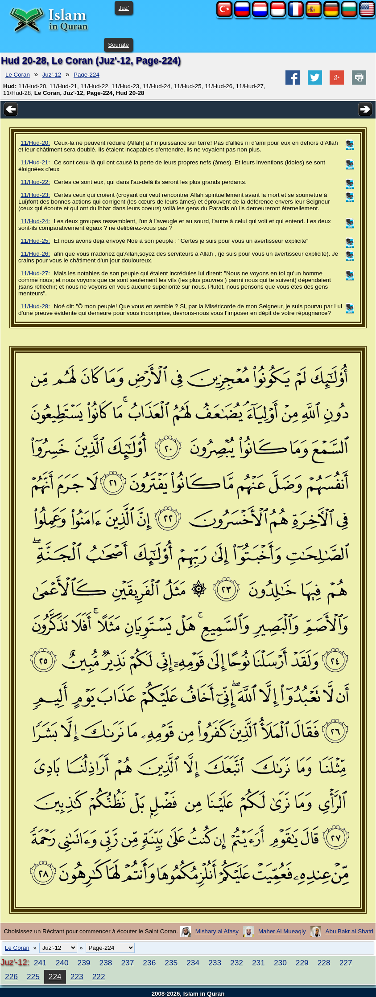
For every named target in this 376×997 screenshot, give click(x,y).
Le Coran (17, 74)
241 (40, 962)
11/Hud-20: (35, 142)
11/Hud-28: (35, 306)
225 (33, 976)
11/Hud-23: (35, 195)
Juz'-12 (52, 74)
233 (214, 962)
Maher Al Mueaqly (282, 931)
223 (76, 976)
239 (84, 962)
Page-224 (86, 74)
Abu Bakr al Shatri (349, 931)
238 (105, 962)
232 (236, 962)
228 (324, 962)
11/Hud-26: (35, 253)
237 (127, 962)
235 (171, 962)
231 (258, 962)
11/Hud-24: (35, 221)
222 (98, 976)
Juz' (124, 7)
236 (149, 962)
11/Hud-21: (35, 162)
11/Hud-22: (35, 182)
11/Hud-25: (35, 240)
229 (302, 962)
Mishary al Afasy (217, 931)
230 (280, 962)
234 (192, 962)
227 (345, 962)
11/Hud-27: (35, 273)
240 (62, 962)
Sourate (118, 44)
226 (11, 976)
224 (55, 976)
